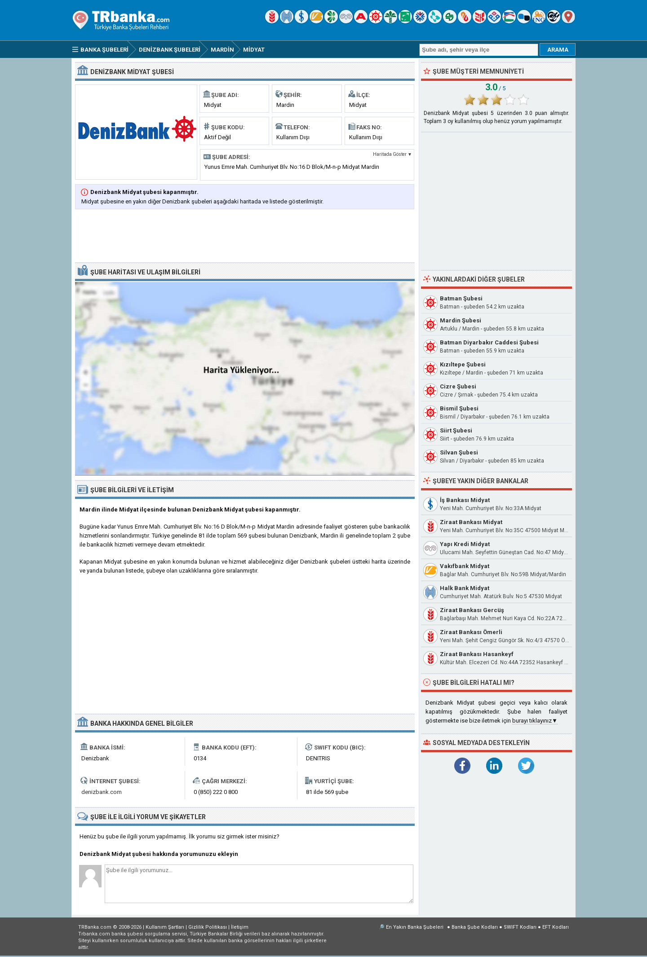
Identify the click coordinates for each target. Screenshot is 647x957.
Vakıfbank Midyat (464, 566)
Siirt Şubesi (456, 430)
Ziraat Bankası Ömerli (471, 632)
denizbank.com (101, 792)
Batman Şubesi (461, 298)
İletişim (239, 927)
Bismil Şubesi (459, 408)
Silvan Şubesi (459, 452)
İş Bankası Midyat (465, 500)
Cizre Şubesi (458, 386)
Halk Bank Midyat (464, 588)
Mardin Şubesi (460, 320)
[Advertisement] (245, 236)
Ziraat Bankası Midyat (471, 522)
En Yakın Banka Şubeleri (414, 927)
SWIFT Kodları (520, 927)
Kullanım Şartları (165, 927)
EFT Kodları (555, 927)
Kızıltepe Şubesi (463, 364)
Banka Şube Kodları (475, 927)
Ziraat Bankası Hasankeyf (477, 654)
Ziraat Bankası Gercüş (472, 610)
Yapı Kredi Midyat (465, 544)
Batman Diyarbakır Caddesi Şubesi (489, 342)
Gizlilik (207, 927)
